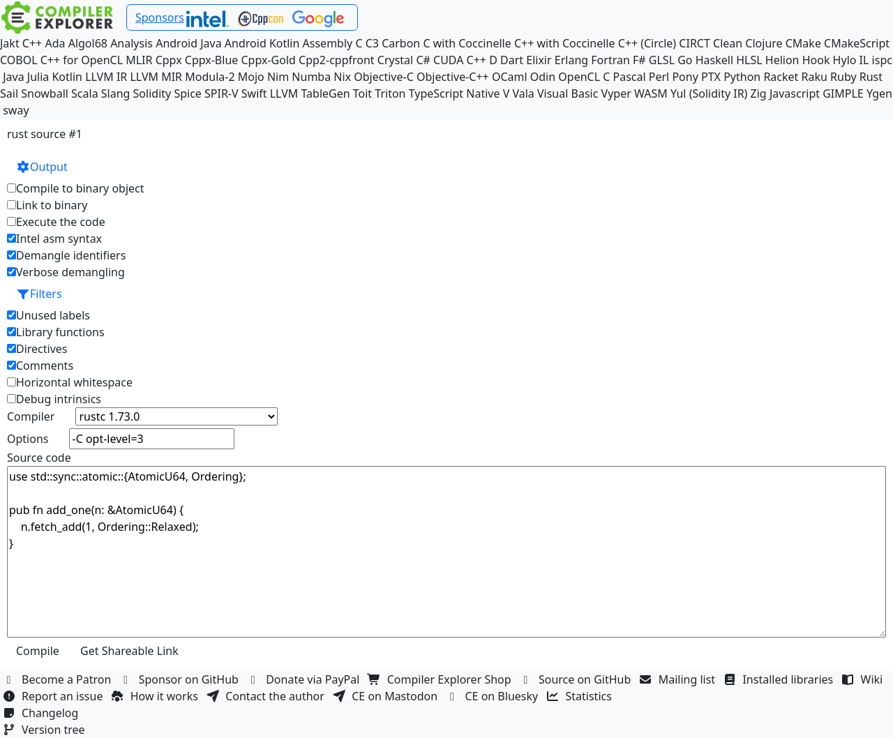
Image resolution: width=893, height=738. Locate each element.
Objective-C (384, 76)
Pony (685, 76)
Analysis (131, 43)
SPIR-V (221, 93)
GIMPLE (843, 93)
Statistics (581, 696)
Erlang (571, 60)
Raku (814, 76)
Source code (39, 457)
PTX (711, 76)
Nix (342, 76)
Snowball (44, 93)
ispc (882, 60)
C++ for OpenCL (81, 60)
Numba (311, 76)
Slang (115, 93)
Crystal (395, 60)
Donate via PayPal (305, 679)
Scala (84, 93)
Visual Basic (567, 93)
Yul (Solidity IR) (709, 93)
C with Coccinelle (467, 43)
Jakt (10, 43)
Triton (390, 93)
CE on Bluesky (493, 696)
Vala (523, 93)
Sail (9, 93)
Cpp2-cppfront (337, 60)
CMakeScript (857, 43)
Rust (871, 76)
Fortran (610, 60)
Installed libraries (780, 679)
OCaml (509, 76)
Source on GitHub (577, 679)
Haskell (714, 60)
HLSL (749, 60)
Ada (55, 43)
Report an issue (54, 696)
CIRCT (694, 43)
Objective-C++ (453, 76)
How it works (156, 696)
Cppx (169, 60)
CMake (803, 43)
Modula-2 (209, 76)
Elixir (538, 60)
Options (27, 438)
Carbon (401, 43)
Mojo (251, 76)
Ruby (843, 76)
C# (423, 60)
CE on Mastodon (386, 696)
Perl (659, 76)
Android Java (189, 43)
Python (741, 76)
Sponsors (159, 17)
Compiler (30, 416)
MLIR (139, 60)
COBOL (19, 60)
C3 (372, 43)
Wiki (864, 679)
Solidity (152, 93)
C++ (32, 43)
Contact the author (267, 696)
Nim (278, 76)
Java (13, 76)
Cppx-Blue (212, 60)
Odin (542, 76)
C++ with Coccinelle (564, 43)
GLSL (662, 60)
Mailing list (679, 679)
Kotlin (67, 76)
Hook (816, 60)
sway (16, 110)
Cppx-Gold (268, 60)
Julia (38, 76)
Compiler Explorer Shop (441, 679)
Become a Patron (58, 679)
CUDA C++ (459, 60)
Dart (511, 60)
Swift (254, 93)
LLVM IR (106, 76)
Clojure (763, 43)
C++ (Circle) (647, 43)
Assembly (328, 43)
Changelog (42, 713)
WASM (651, 93)
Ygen (879, 93)
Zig (759, 93)
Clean (727, 43)
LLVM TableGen (310, 93)
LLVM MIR (156, 76)
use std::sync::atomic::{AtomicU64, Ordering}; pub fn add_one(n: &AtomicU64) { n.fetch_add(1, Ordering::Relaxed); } (446, 552)
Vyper (616, 93)
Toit (362, 93)
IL (864, 60)
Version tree (45, 729)
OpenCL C (584, 76)
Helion (782, 60)
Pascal (629, 76)
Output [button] (42, 166)
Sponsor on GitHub (181, 679)
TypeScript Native (454, 93)
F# (639, 60)
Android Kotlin (262, 43)
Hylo (845, 60)
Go (684, 60)
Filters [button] (39, 293)
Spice (187, 93)
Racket (780, 76)
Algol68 (87, 43)
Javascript (795, 93)
